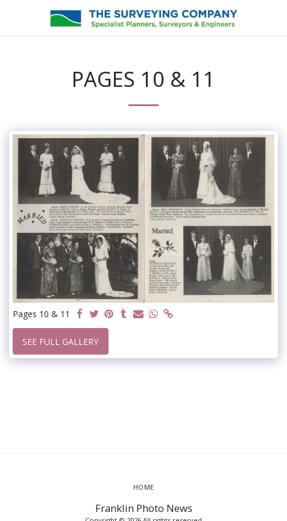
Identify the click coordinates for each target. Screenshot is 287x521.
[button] (13, 17)
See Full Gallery (60, 341)
